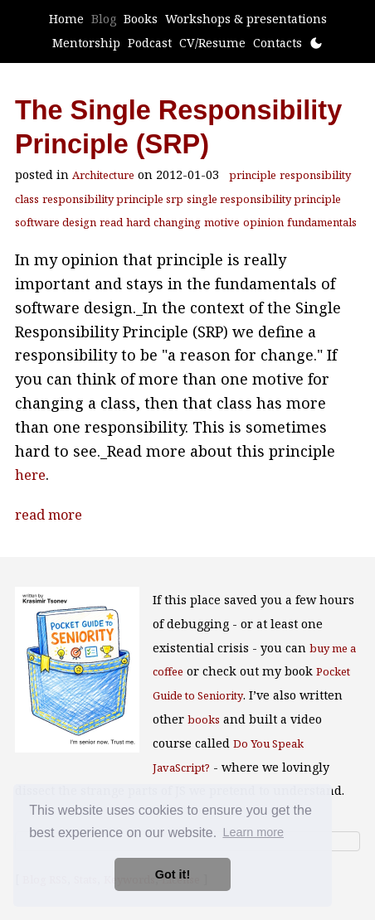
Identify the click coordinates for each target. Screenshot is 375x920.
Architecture (103, 174)
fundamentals (322, 222)
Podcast (150, 43)
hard (138, 222)
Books (141, 19)
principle (252, 174)
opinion (263, 222)
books (204, 719)
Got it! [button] (172, 874)
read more (48, 515)
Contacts (277, 43)
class (27, 198)
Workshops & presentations (246, 19)
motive (222, 222)
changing (177, 222)
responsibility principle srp (112, 198)
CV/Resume (212, 43)
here (30, 475)
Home (66, 19)
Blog (103, 19)
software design (55, 222)
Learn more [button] (253, 832)
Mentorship (86, 43)
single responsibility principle (264, 198)
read (111, 222)
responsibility (315, 174)
